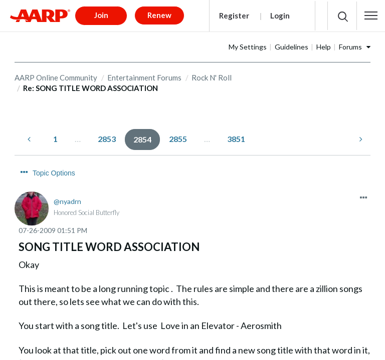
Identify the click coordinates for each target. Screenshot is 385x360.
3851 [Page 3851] (236, 135)
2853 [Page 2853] (107, 135)
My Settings (279, 43)
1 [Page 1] (55, 135)
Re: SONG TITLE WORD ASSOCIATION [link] (90, 85)
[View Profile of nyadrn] (67, 180)
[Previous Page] (30, 136)
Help (355, 43)
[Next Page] (359, 136)
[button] (371, 14)
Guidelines (323, 43)
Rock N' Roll (211, 74)
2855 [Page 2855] (178, 135)
